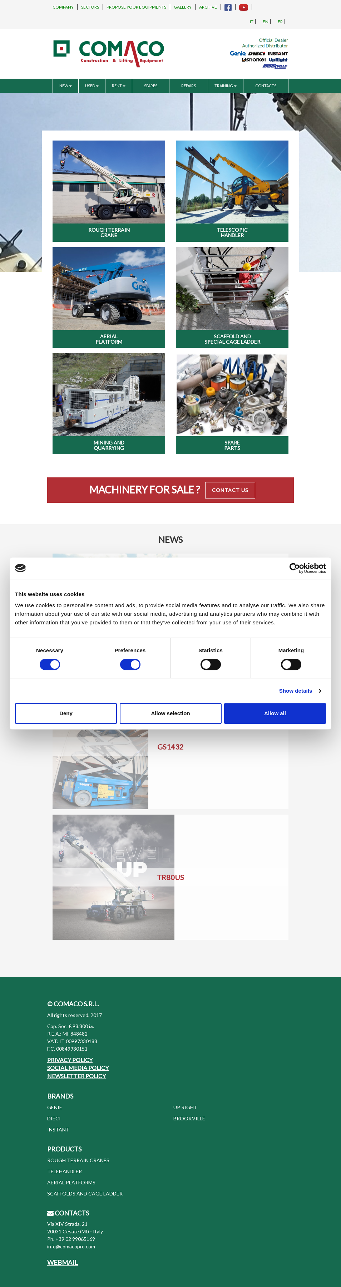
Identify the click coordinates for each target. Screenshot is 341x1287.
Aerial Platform (108, 339)
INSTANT (58, 1129)
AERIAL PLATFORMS (71, 1182)
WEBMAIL (62, 1262)
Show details (295, 691)
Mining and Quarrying (109, 445)
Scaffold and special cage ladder (232, 339)
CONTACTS (265, 85)
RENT (118, 85)
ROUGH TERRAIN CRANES (78, 1160)
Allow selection (170, 713)
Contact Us (230, 490)
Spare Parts (232, 445)
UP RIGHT (185, 1107)
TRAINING (225, 85)
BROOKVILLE (189, 1118)
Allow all (275, 713)
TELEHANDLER (64, 1171)
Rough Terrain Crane (109, 232)
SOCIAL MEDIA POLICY (78, 1067)
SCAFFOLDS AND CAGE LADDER (85, 1193)
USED (92, 85)
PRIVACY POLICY (70, 1059)
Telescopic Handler (232, 232)
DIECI (54, 1118)
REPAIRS (188, 85)
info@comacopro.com (71, 1246)
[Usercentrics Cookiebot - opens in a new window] (294, 568)
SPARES (150, 85)
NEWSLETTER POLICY (76, 1075)
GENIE (54, 1107)
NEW (65, 85)
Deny (66, 713)
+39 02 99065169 (75, 1239)
